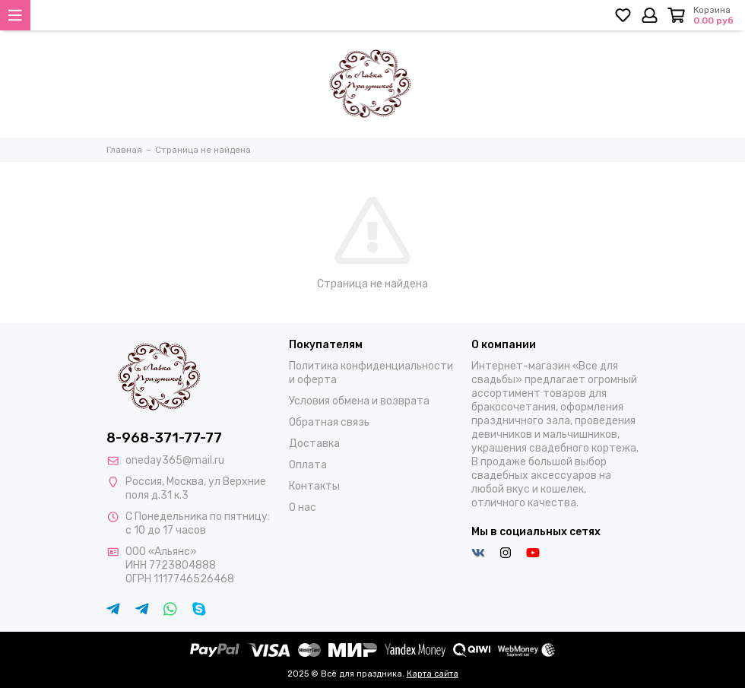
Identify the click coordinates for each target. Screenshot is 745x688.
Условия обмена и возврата (359, 401)
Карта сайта (432, 674)
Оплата (308, 464)
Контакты (314, 486)
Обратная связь (329, 422)
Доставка (314, 443)
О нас (302, 507)
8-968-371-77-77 (164, 438)
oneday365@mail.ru (174, 460)
